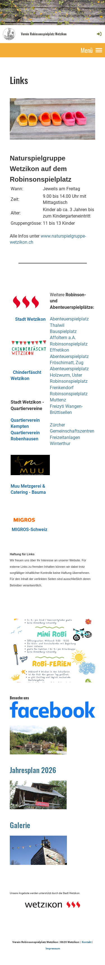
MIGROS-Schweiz (29, 529)
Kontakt (86, 942)
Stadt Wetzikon (28, 319)
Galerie (20, 825)
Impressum (53, 948)
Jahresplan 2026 (33, 769)
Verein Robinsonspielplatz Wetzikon (44, 34)
